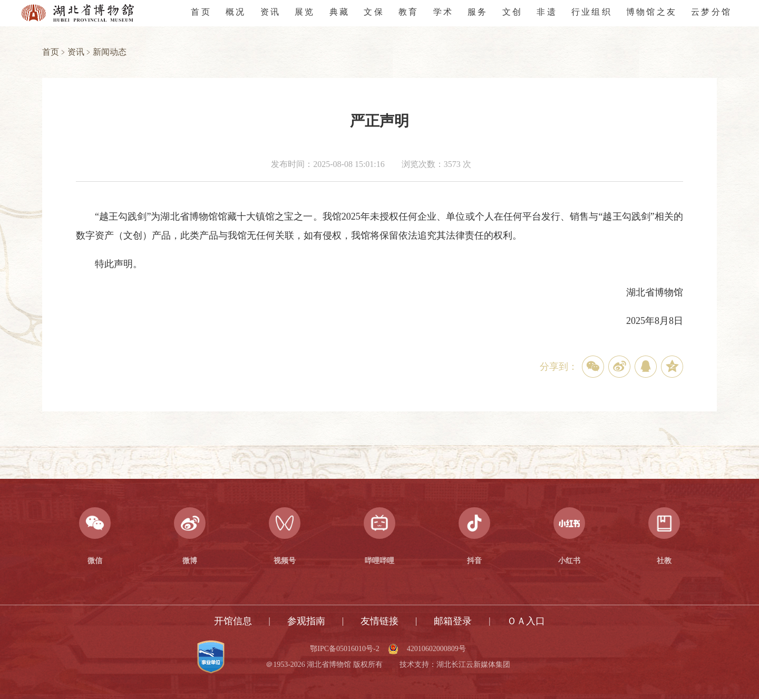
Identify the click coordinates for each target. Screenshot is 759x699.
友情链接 (379, 621)
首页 (201, 11)
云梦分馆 (711, 11)
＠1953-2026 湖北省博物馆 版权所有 (324, 664)
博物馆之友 (651, 11)
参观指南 (306, 621)
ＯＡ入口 (526, 621)
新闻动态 (109, 51)
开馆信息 (233, 621)
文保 (374, 11)
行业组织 (591, 11)
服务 (478, 11)
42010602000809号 (436, 649)
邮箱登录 (453, 621)
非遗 (547, 11)
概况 (236, 11)
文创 (512, 11)
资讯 (270, 11)
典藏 (339, 11)
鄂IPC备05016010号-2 (344, 649)
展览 (305, 11)
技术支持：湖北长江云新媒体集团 (455, 664)
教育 (408, 11)
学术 (443, 11)
